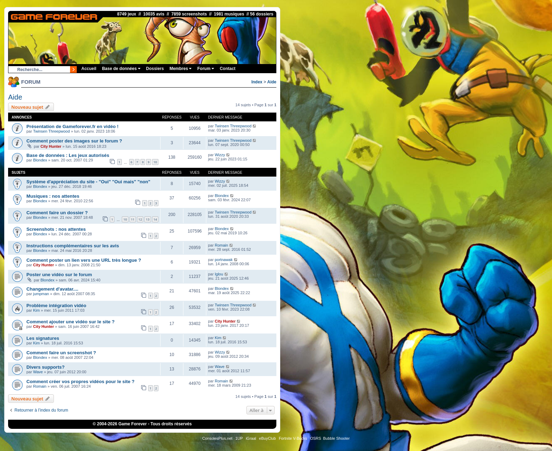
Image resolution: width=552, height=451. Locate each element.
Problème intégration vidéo (56, 305)
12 (140, 219)
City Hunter (50, 146)
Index (256, 82)
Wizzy (220, 155)
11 (132, 219)
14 (155, 219)
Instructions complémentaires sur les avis (72, 245)
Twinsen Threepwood (51, 131)
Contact (228, 68)
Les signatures (42, 338)
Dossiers (155, 68)
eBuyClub (267, 438)
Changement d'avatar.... (52, 289)
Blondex (40, 160)
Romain (221, 245)
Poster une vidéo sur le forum (59, 274)
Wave (38, 372)
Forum (205, 68)
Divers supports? (45, 367)
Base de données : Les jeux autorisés (67, 155)
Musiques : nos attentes (52, 196)
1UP (239, 438)
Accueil (88, 68)
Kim (36, 310)
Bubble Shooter (336, 438)
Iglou (219, 274)
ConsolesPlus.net (217, 438)
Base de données (121, 68)
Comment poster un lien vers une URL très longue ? (83, 260)
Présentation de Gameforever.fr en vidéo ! (72, 126)
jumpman (41, 294)
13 (147, 219)
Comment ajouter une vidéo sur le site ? (70, 321)
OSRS (315, 438)
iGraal (251, 438)
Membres (180, 68)
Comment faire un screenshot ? (61, 352)
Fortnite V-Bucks (293, 438)
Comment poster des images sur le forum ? (74, 141)
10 (155, 162)
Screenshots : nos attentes (56, 229)
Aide (271, 82)
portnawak (224, 260)
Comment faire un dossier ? (57, 212)
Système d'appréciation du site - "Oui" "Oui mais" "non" (88, 181)
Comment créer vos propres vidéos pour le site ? (80, 381)
